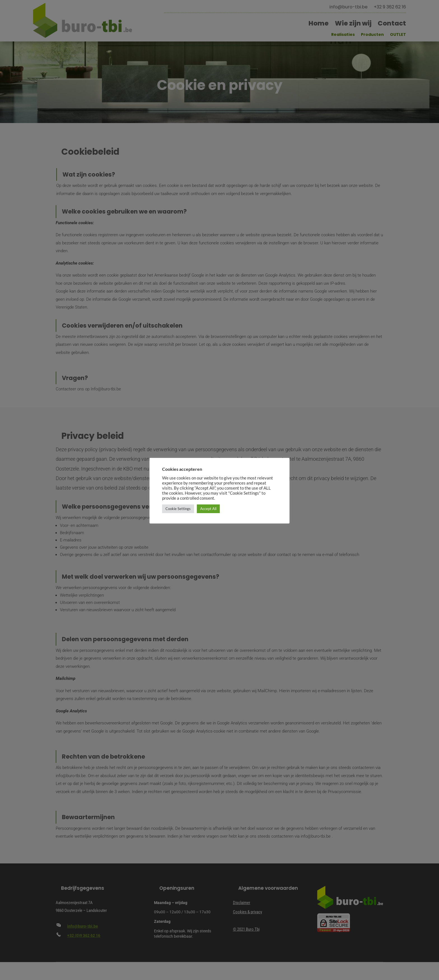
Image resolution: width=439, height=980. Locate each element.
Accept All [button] (208, 508)
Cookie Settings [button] (178, 508)
